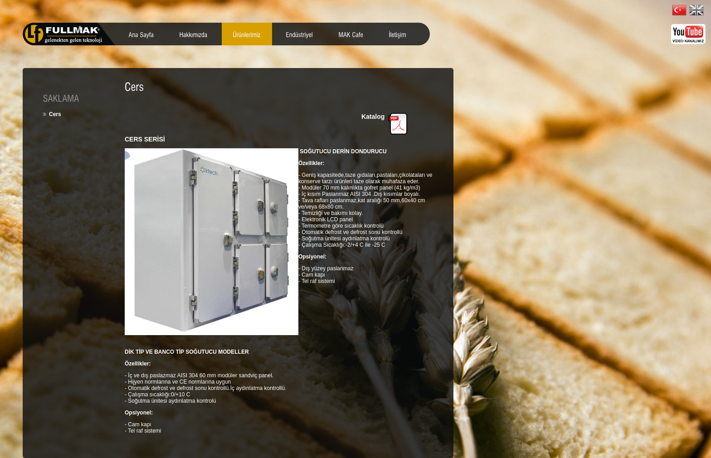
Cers (55, 114)
